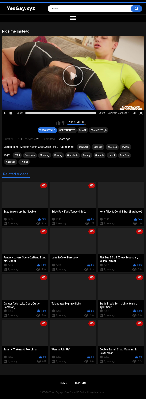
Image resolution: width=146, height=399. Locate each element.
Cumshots (72, 155)
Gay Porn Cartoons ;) (118, 113)
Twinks (125, 147)
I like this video (58, 123)
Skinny (86, 155)
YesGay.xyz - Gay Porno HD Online (69, 392)
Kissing (58, 155)
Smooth (99, 155)
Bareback (84, 147)
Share (82, 130)
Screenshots (67, 130)
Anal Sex (112, 147)
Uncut (112, 155)
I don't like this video (63, 123)
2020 (17, 155)
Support (80, 382)
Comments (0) (98, 130)
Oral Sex (98, 147)
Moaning (44, 155)
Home (63, 382)
